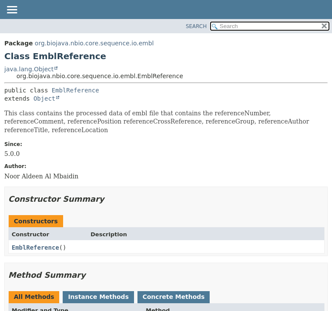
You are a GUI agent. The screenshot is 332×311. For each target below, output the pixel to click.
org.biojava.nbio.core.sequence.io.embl (94, 43)
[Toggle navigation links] (11, 10)
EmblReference (75, 90)
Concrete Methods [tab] (174, 296)
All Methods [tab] (34, 296)
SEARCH (196, 26)
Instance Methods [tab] (98, 296)
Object (44, 98)
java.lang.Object (29, 69)
